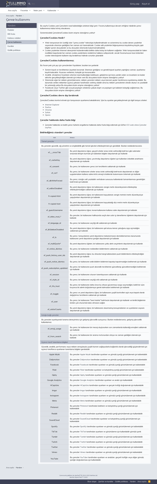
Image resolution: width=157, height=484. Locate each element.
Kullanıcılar (51, 10)
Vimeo (82, 452)
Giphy (82, 375)
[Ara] (45, 3)
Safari (47, 112)
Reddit (83, 413)
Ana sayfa (12, 10)
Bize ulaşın (91, 481)
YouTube (84, 457)
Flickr (82, 370)
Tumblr (83, 437)
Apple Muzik (85, 354)
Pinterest (84, 406)
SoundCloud (85, 419)
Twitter (83, 447)
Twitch (83, 442)
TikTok (83, 431)
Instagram (84, 395)
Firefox (48, 107)
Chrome (48, 110)
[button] (30, 10)
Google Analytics (87, 380)
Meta (82, 401)
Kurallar (10, 46)
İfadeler (10, 30)
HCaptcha (84, 385)
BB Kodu (11, 34)
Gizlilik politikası (13, 50)
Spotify (83, 426)
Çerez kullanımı (14, 42)
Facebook (84, 365)
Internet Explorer (52, 105)
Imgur (82, 390)
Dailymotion (85, 359)
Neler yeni (37, 10)
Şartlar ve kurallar (105, 481)
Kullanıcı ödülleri (14, 38)
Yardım (133, 481)
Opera (47, 115)
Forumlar (24, 10)
